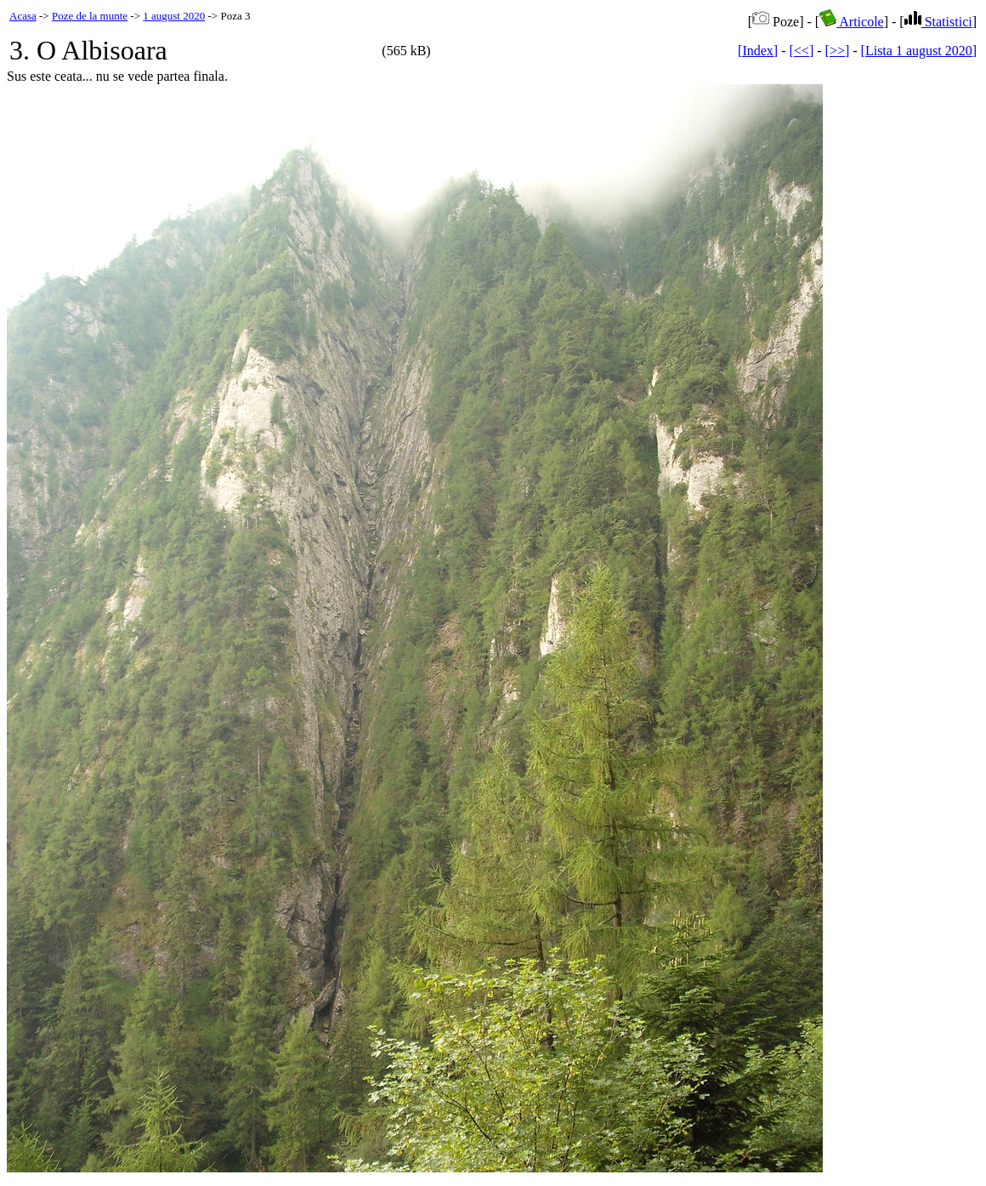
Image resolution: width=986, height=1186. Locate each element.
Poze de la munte (90, 15)
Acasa (23, 15)
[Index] (758, 50)
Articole (851, 21)
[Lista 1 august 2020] (919, 50)
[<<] (802, 50)
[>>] (837, 50)
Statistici (938, 21)
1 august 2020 (174, 15)
